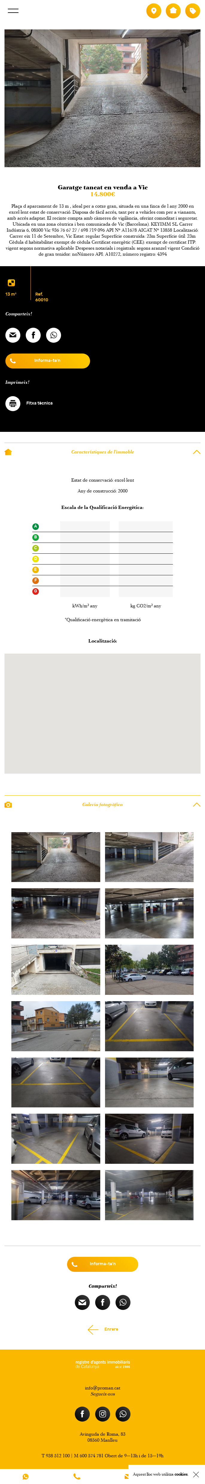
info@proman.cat (102, 1388)
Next (112, 170)
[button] (102, 718)
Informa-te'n (47, 361)
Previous (93, 170)
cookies (181, 1474)
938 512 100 (58, 1455)
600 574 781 (92, 1455)
